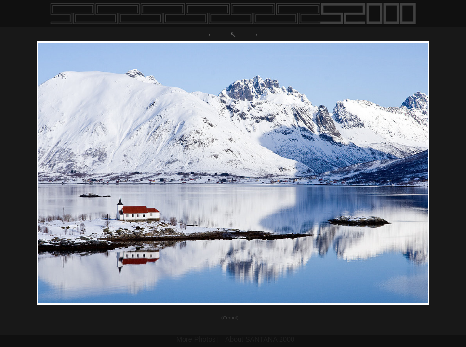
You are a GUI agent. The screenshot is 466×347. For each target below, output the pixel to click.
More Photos (196, 339)
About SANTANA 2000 (259, 339)
